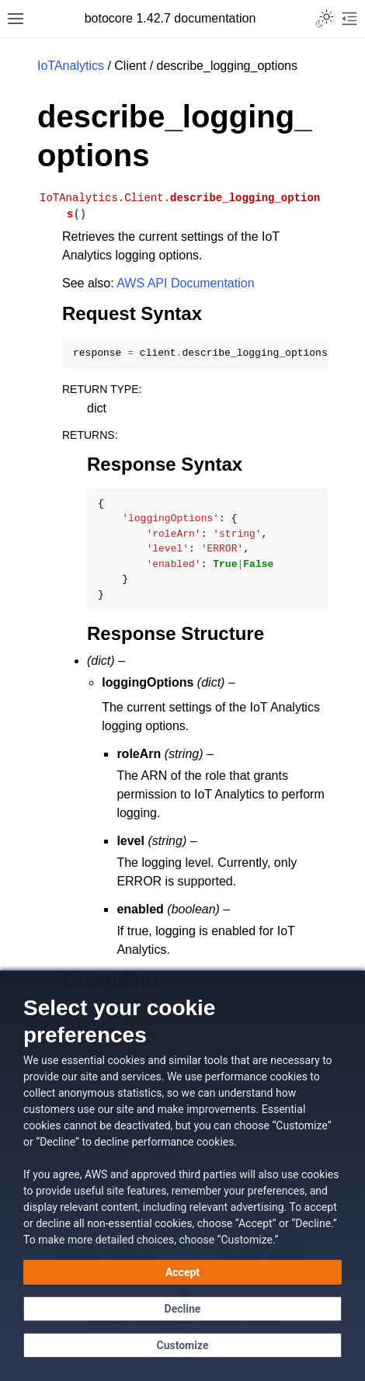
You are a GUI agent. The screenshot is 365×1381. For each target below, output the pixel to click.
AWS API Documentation (185, 283)
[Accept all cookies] (182, 1272)
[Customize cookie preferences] (182, 1345)
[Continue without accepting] (182, 1308)
